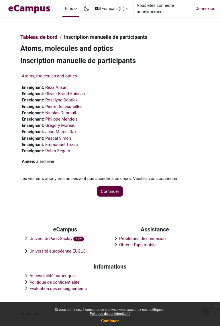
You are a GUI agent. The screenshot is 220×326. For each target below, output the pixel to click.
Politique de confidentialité (110, 314)
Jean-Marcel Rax (61, 131)
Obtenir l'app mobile (138, 244)
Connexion (205, 8)
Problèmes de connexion (142, 238)
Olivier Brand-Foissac (65, 93)
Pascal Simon (58, 138)
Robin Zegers (57, 150)
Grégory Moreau (60, 125)
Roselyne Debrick (61, 100)
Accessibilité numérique (52, 275)
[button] (111, 8)
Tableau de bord (38, 37)
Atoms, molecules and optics (49, 76)
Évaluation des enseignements (58, 288)
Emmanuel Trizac (61, 144)
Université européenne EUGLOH (59, 251)
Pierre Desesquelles (63, 106)
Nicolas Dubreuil (60, 112)
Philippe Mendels (61, 119)
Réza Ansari (56, 87)
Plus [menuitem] (69, 8)
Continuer (110, 321)
